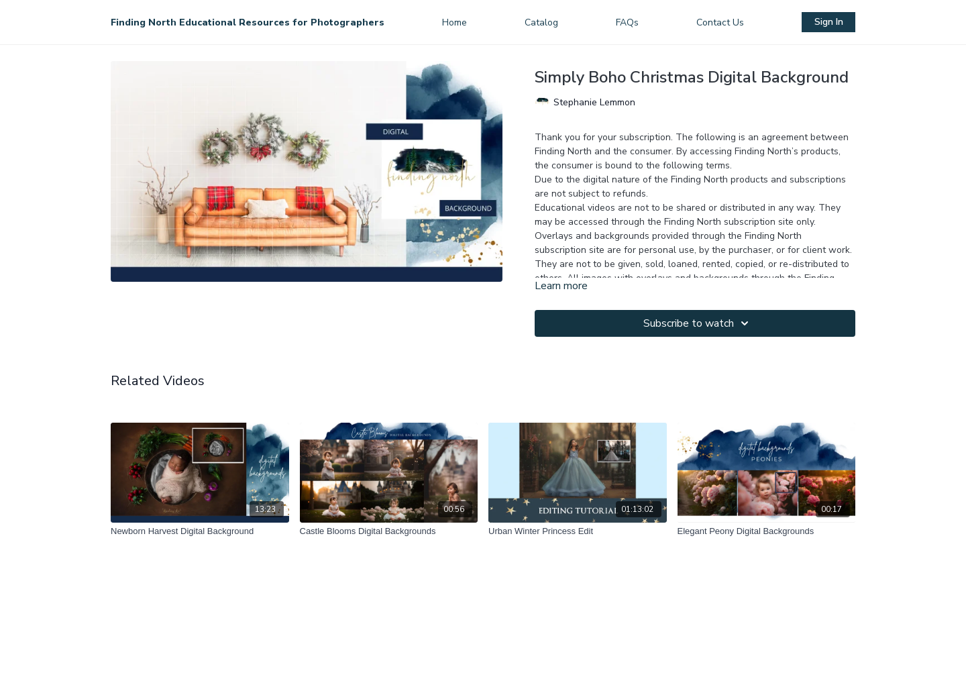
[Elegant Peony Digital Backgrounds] (767, 531)
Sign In (828, 21)
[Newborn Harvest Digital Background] (200, 531)
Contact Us (720, 22)
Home (454, 22)
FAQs (627, 22)
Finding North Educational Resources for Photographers (247, 22)
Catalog (541, 22)
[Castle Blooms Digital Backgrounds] (389, 531)
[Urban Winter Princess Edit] (577, 531)
